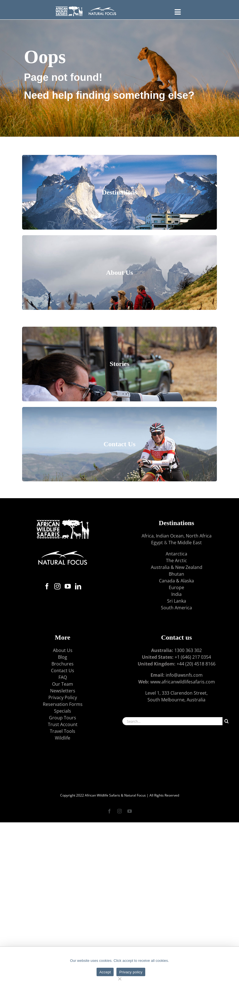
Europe (176, 587)
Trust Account (63, 724)
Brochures (62, 664)
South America (176, 608)
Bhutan (176, 574)
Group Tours (62, 718)
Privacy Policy (62, 697)
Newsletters (62, 691)
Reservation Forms (63, 704)
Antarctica (176, 554)
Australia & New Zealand (176, 567)
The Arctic (176, 560)
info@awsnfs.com (184, 675)
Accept (105, 972)
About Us (62, 650)
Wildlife (62, 738)
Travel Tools (62, 731)
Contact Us (62, 670)
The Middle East (185, 542)
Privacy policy (130, 972)
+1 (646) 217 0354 (193, 657)
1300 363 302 (188, 650)
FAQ (62, 677)
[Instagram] (57, 586)
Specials (62, 711)
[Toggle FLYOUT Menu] (177, 11)
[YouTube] (68, 586)
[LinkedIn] (78, 586)
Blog (62, 657)
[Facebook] (47, 586)
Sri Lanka (176, 601)
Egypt (157, 542)
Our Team (62, 684)
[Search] (226, 721)
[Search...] (172, 721)
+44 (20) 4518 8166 (196, 664)
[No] (120, 978)
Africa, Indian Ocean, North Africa (177, 536)
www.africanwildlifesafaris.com (182, 682)
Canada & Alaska (176, 581)
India (176, 594)
